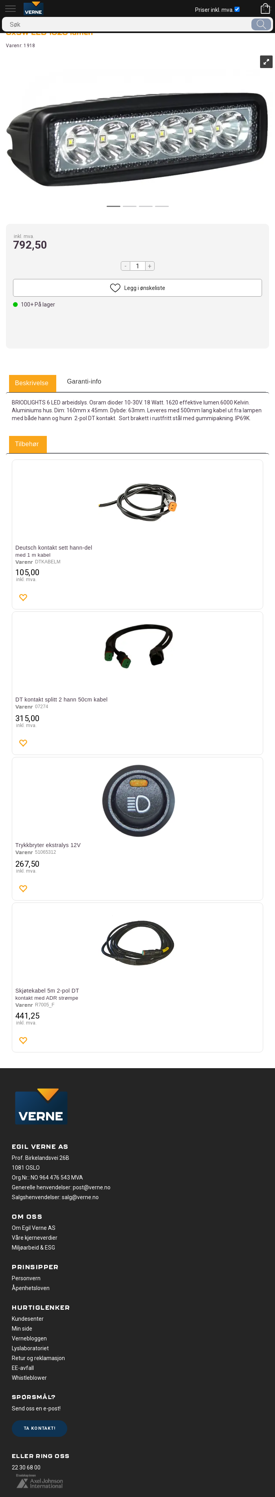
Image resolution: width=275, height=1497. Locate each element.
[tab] (31, 383)
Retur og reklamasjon (38, 1358)
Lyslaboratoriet (30, 1348)
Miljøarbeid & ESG (33, 1247)
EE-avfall (23, 1368)
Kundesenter (28, 1319)
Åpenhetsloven (31, 1288)
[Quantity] (137, 266)
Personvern (26, 1278)
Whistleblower (29, 1378)
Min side (22, 1328)
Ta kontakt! (39, 1428)
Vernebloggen (29, 1338)
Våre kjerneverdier (34, 1238)
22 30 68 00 (26, 1467)
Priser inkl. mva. (217, 10)
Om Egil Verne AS (33, 1228)
